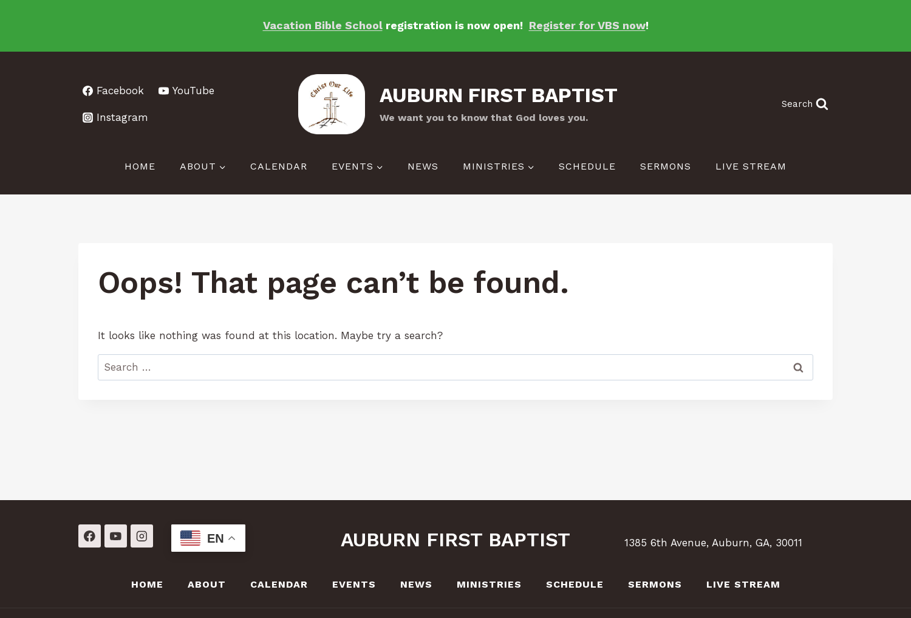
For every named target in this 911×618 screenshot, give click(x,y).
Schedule (587, 166)
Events (354, 584)
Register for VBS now (587, 25)
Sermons (665, 166)
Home (140, 166)
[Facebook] (89, 535)
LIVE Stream (750, 166)
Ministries (489, 584)
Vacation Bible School (323, 25)
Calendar (278, 166)
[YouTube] (115, 535)
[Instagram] (142, 535)
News (423, 166)
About (207, 584)
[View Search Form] (805, 104)
